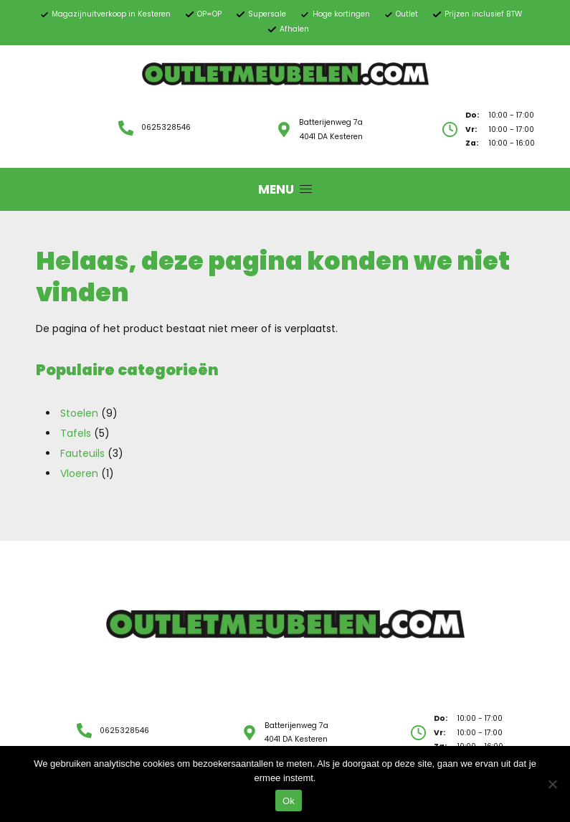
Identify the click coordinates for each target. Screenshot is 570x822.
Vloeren (79, 473)
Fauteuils (82, 453)
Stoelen (79, 413)
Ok (288, 800)
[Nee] (552, 784)
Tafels (75, 433)
